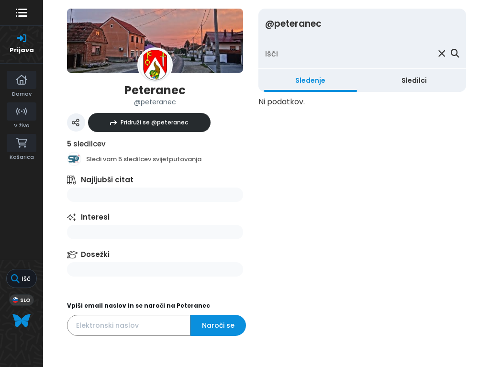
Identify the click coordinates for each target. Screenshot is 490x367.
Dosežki (95, 254)
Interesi (95, 217)
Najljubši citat (107, 180)
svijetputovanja (177, 159)
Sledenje (310, 80)
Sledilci (414, 80)
